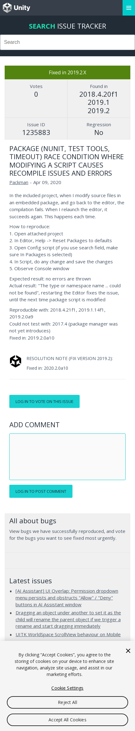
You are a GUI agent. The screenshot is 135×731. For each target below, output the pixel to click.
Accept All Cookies (67, 720)
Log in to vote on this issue (44, 401)
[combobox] (67, 42)
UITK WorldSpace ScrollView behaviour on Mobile (68, 634)
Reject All (67, 702)
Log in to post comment (41, 491)
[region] (67, 686)
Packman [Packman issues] (18, 182)
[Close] (128, 651)
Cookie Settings (67, 688)
